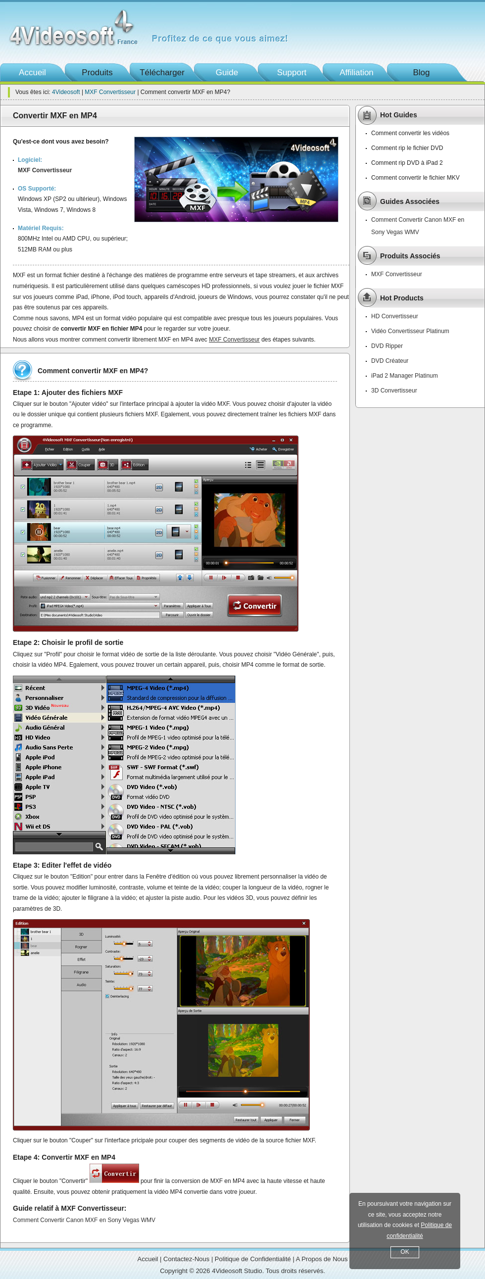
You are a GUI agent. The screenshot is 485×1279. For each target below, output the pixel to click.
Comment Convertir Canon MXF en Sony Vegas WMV (84, 1220)
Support (292, 72)
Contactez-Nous (186, 1259)
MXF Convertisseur (110, 92)
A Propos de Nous (322, 1259)
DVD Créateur (389, 360)
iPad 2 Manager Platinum (404, 375)
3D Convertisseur (394, 390)
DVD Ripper (387, 346)
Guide (227, 72)
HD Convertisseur (394, 316)
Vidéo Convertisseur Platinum (410, 331)
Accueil (32, 72)
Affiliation (357, 72)
